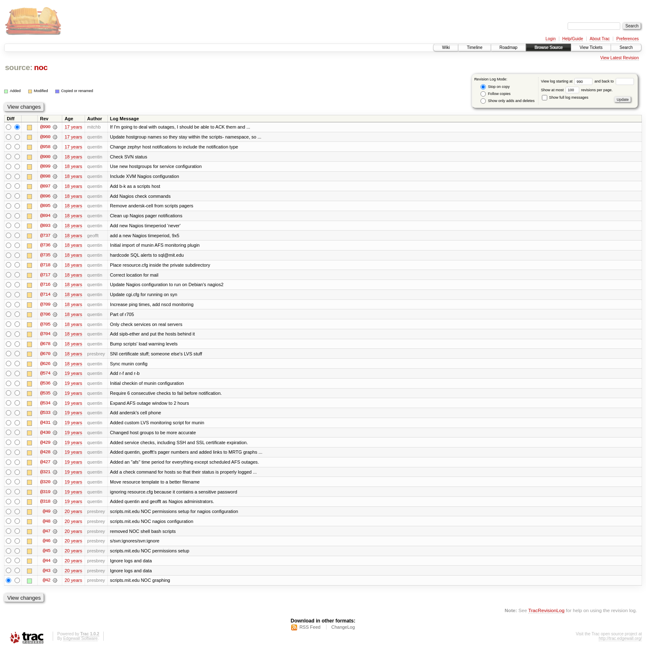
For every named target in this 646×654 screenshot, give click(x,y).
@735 (45, 256)
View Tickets (591, 47)
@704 (45, 336)
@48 (46, 525)
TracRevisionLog (546, 615)
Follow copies (495, 94)
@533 (45, 415)
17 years (73, 126)
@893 (45, 226)
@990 (45, 127)
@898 (45, 176)
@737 (45, 236)
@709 (45, 306)
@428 (45, 455)
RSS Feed (310, 631)
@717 (45, 276)
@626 (45, 365)
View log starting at (568, 81)
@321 (45, 475)
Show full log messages (565, 97)
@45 (46, 555)
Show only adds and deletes (507, 101)
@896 (45, 196)
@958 (45, 146)
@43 (46, 574)
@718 (45, 266)
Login (551, 38)
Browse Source (548, 47)
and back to (614, 81)
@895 (45, 206)
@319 (45, 495)
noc (41, 67)
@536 (45, 385)
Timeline (474, 47)
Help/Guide (572, 38)
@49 (46, 515)
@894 (45, 216)
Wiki (446, 47)
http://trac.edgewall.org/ (620, 643)
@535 (45, 395)
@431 (45, 425)
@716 (45, 286)
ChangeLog (343, 631)
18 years (73, 156)
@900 (45, 156)
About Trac (599, 38)
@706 (45, 316)
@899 (45, 166)
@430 (45, 435)
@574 (45, 375)
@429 (45, 445)
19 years (73, 375)
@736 (45, 246)
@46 (46, 545)
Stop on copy (494, 87)
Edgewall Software (80, 643)
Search (626, 47)
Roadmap (508, 47)
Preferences (628, 38)
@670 (45, 356)
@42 (46, 584)
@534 (45, 405)
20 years (73, 515)
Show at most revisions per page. (577, 90)
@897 (45, 186)
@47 (46, 535)
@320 (45, 485)
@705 (45, 326)
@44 (46, 565)
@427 (45, 465)
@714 (45, 296)
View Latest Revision (619, 58)
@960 (45, 137)
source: (18, 67)
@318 (45, 505)
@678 (45, 346)
